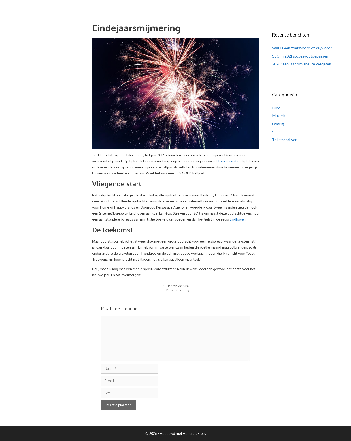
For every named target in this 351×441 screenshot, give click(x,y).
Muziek (278, 115)
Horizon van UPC (178, 286)
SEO (276, 131)
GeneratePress (194, 433)
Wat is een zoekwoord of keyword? (302, 48)
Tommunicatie (228, 161)
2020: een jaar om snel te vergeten (301, 64)
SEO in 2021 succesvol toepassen (300, 56)
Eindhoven (238, 219)
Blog (276, 107)
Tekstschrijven (284, 139)
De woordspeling (177, 290)
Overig (278, 123)
